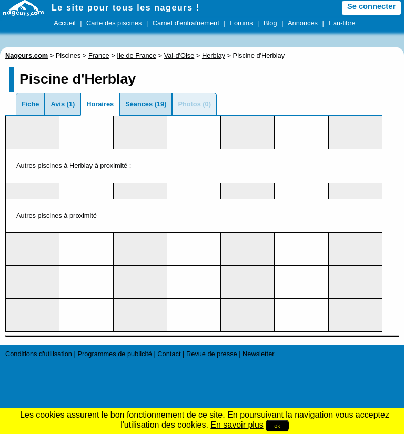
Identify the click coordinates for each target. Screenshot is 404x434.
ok (277, 425)
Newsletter (258, 354)
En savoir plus (237, 424)
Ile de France (136, 55)
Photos (189, 104)
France (98, 55)
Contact (168, 354)
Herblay (213, 55)
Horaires (100, 104)
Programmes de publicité (114, 354)
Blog (270, 23)
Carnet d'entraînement (186, 23)
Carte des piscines (114, 23)
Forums (241, 23)
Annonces (303, 23)
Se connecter (371, 6)
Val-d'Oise (179, 55)
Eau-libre (341, 23)
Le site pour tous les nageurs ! (126, 7)
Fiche (30, 104)
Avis (57, 104)
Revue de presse (211, 354)
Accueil (64, 23)
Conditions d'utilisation (38, 354)
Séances (139, 104)
